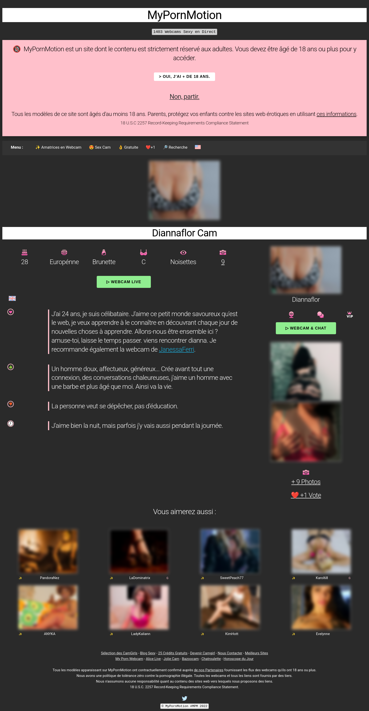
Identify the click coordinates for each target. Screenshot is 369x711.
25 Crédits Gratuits (172, 653)
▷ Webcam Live (123, 282)
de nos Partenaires (208, 670)
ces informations (336, 114)
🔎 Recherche (175, 147)
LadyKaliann (140, 634)
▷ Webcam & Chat (305, 328)
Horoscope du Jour (239, 659)
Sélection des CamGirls (119, 653)
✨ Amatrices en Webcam (58, 147)
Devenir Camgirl (202, 653)
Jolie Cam (171, 659)
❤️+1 (150, 147)
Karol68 (322, 578)
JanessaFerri (176, 349)
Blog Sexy (147, 653)
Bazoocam (190, 659)
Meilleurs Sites (256, 653)
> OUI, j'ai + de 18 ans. (184, 76)
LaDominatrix (139, 578)
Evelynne (323, 634)
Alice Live (153, 659)
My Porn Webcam (129, 659)
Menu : (17, 147)
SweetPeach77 (231, 578)
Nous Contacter (230, 653)
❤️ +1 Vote (306, 495)
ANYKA (50, 634)
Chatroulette (211, 659)
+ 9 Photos (306, 482)
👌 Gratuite (128, 147)
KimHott (231, 634)
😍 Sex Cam (100, 147)
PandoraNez (49, 578)
